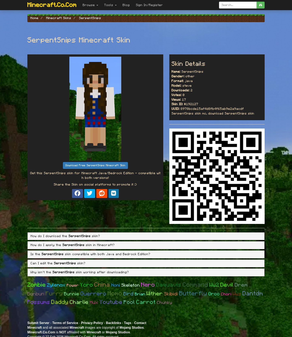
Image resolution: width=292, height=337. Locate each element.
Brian (140, 294)
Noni (115, 285)
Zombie (36, 285)
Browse (90, 5)
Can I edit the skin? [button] (58, 263)
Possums (38, 302)
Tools (110, 5)
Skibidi (171, 294)
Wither (155, 293)
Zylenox (56, 285)
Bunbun (35, 294)
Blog (126, 5)
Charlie (79, 302)
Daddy (60, 302)
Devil (227, 285)
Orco (214, 294)
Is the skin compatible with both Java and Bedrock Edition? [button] (90, 254)
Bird (128, 293)
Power (73, 285)
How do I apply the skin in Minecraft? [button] (73, 245)
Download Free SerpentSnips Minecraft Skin (95, 165)
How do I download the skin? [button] (65, 236)
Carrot (146, 302)
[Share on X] (89, 193)
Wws (237, 294)
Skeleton (130, 285)
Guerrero (93, 293)
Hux (94, 302)
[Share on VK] (113, 193)
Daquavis (168, 285)
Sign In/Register (149, 5)
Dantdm (253, 294)
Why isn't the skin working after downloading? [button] (80, 272)
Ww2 (214, 285)
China (102, 285)
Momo (115, 294)
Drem (241, 285)
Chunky (164, 302)
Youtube (111, 302)
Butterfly (193, 294)
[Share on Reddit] (101, 193)
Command (195, 285)
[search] (261, 5)
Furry (54, 294)
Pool (129, 302)
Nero (148, 285)
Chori (226, 294)
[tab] (146, 236)
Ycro (86, 285)
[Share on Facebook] (77, 193)
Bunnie (71, 294)
